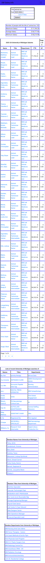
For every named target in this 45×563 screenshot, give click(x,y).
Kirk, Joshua (5, 246)
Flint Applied (32, 418)
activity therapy (16, 375)
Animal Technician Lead (14, 55)
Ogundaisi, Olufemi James (4, 236)
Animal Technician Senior (14, 75)
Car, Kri (3, 408)
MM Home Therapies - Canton (15, 532)
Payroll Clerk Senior (14, 504)
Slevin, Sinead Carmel (14, 460)
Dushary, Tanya (12, 453)
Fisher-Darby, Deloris (14, 463)
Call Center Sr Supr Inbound (17, 507)
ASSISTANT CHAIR (17, 413)
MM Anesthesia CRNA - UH (14, 549)
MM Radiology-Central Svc (14, 545)
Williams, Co (5, 428)
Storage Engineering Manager (17, 500)
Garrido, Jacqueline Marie (15, 470)
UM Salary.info (8, 2)
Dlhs (29, 413)
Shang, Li (10, 473)
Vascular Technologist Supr (17, 490)
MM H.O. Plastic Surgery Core (15, 542)
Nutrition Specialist (14, 487)
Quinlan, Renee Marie (3, 196)
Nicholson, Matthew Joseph (4, 55)
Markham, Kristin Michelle (4, 125)
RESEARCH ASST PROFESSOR (18, 494)
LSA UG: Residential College (14, 559)
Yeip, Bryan (4, 155)
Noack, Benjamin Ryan (4, 65)
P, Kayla (3, 422)
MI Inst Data (32, 375)
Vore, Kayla (4, 336)
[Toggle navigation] (40, 2)
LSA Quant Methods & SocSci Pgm (16, 535)
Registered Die (16, 418)
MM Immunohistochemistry (14, 555)
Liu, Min (3, 385)
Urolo (13, 397)
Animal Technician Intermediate (15, 236)
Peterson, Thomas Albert (4, 296)
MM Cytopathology (34, 391)
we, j (2, 391)
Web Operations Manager (16, 514)
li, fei (2, 418)
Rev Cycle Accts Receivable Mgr (18, 497)
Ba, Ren (3, 375)
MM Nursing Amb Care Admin (15, 529)
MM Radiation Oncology (13, 552)
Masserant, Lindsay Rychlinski (17, 456)
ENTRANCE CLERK (17, 380)
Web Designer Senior (15, 510)
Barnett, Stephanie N (14, 466)
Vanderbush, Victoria (14, 446)
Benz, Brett (10, 450)
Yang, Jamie (11, 443)
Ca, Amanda (5, 380)
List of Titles (22, 15)
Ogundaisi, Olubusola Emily (4, 85)
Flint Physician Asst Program (15, 539)
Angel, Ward (5, 347)
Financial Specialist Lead (16, 517)
